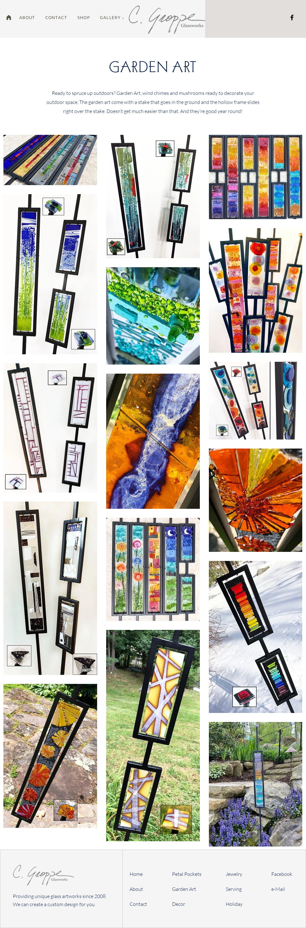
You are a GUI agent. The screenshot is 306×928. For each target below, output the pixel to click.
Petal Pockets (186, 874)
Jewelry (234, 874)
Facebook (281, 874)
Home (136, 874)
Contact (138, 904)
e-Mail (278, 889)
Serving (234, 889)
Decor (178, 904)
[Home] (8, 17)
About (136, 889)
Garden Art (184, 889)
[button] (83, 17)
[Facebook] (292, 17)
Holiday (234, 904)
